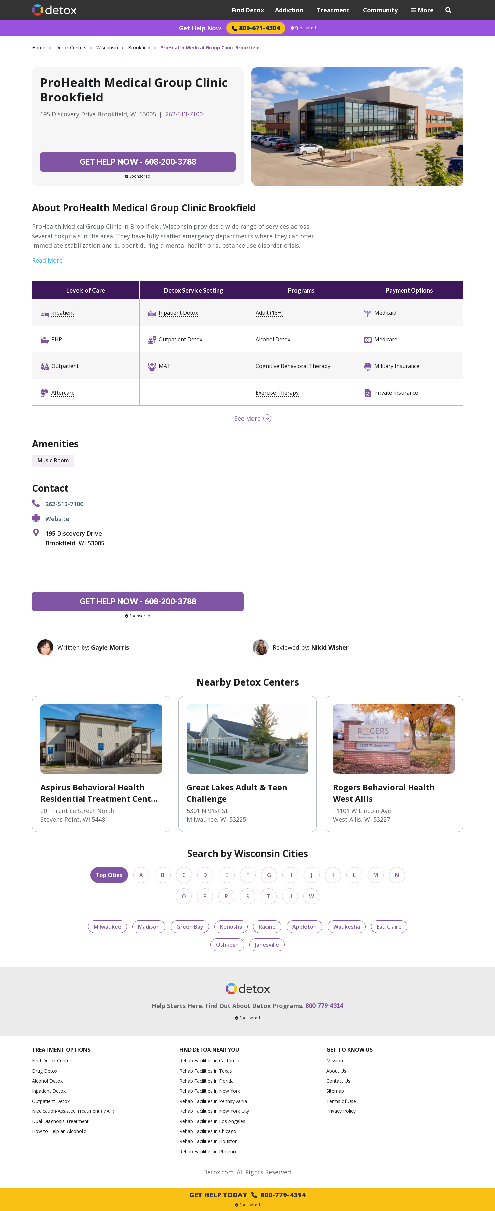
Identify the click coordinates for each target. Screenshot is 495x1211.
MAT (165, 366)
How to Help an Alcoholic (59, 1131)
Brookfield (139, 47)
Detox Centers (70, 47)
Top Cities (109, 875)
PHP (56, 339)
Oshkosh (227, 944)
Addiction (289, 10)
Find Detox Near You (209, 1050)
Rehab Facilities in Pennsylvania (213, 1101)
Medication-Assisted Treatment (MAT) (73, 1111)
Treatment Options (61, 1050)
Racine (267, 926)
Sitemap (335, 1091)
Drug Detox (44, 1071)
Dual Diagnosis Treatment (60, 1121)
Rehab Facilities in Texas (205, 1071)
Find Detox (248, 10)
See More (247, 418)
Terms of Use (341, 1101)
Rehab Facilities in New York (209, 1091)
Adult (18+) (269, 312)
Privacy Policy (341, 1111)
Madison (149, 926)
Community (380, 10)
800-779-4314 (324, 1005)
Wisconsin (107, 47)
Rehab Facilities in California (209, 1060)
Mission (334, 1060)
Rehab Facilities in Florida (206, 1081)
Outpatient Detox (180, 339)
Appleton (304, 926)
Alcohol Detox (273, 339)
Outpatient (65, 366)
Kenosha (231, 926)
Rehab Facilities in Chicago (207, 1131)
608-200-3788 (138, 161)
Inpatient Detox (178, 312)
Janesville (267, 944)
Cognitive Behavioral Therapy (293, 366)
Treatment (333, 10)
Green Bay (189, 926)
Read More (47, 260)
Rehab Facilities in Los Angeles (212, 1121)
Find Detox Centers (53, 1060)
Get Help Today (247, 1194)
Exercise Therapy (277, 392)
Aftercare (63, 392)
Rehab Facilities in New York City (214, 1111)
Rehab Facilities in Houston (208, 1141)
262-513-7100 (184, 114)
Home (38, 47)
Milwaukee (107, 926)
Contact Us (338, 1081)
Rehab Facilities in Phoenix (207, 1151)
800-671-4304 (256, 27)
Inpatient (62, 312)
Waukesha (346, 926)
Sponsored (303, 28)
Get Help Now (200, 28)
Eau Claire (389, 926)
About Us (336, 1071)
